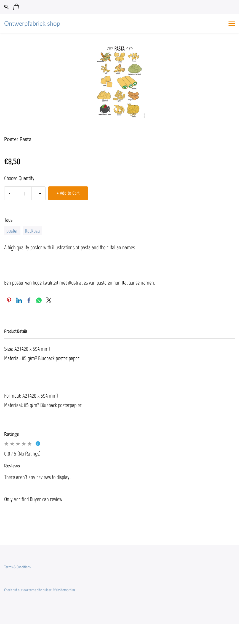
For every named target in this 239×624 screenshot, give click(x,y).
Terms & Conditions (17, 567)
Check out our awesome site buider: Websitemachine (40, 590)
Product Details (15, 331)
